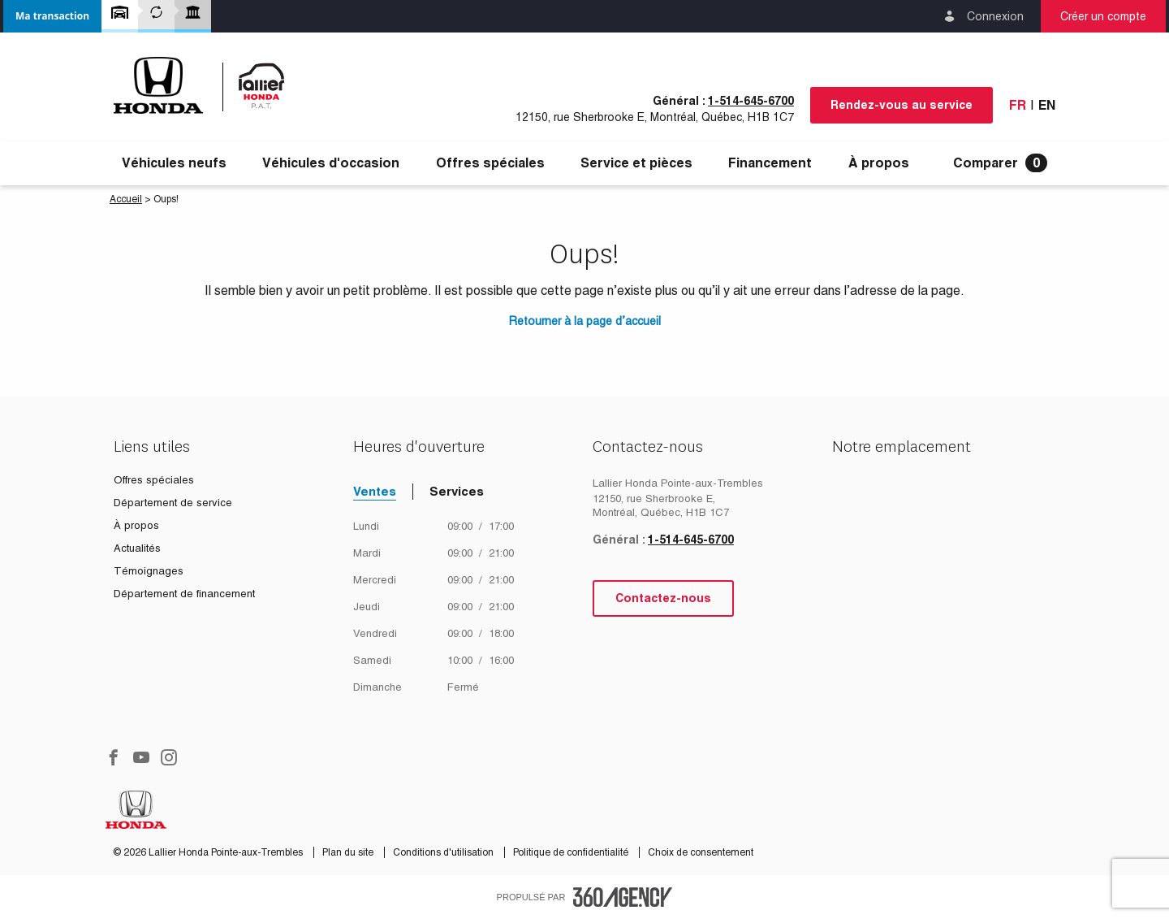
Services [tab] (456, 491)
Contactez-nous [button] (663, 598)
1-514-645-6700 (751, 100)
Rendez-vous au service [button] (901, 104)
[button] (52, 16)
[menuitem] (174, 163)
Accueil (126, 199)
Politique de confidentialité (572, 852)
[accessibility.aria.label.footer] (622, 897)
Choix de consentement (700, 852)
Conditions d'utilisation (444, 852)
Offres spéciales (490, 163)
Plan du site (349, 852)
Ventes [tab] (374, 491)
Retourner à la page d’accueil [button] (585, 320)
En (1046, 105)
